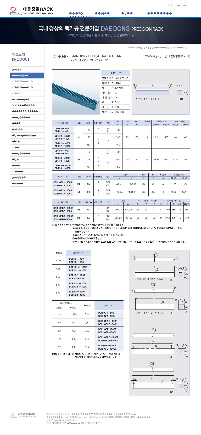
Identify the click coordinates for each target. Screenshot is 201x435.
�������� (159, 13)
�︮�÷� (15, 141)
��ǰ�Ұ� (102, 13)
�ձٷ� (14, 159)
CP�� (14, 147)
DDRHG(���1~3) (23, 81)
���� (15, 165)
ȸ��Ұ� (76, 13)
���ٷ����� (20, 117)
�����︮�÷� (19, 76)
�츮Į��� (16, 183)
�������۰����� (24, 111)
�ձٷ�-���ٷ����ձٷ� (23, 135)
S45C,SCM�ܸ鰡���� (22, 105)
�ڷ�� (128, 13)
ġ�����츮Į (18, 177)
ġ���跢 (15, 69)
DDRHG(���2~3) (23, 87)
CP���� (16, 171)
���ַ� (15, 123)
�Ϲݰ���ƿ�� (19, 99)
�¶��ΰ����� (83, 17)
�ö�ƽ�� (16, 129)
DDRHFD (18, 93)
